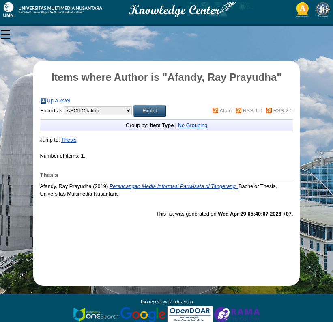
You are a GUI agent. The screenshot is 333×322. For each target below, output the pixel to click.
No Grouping (193, 125)
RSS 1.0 (252, 111)
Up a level (58, 100)
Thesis (69, 140)
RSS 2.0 (283, 111)
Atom (225, 111)
